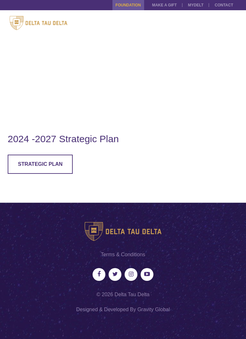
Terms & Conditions (123, 254)
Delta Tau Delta (132, 294)
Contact (224, 5)
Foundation (128, 5)
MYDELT (195, 5)
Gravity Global (153, 309)
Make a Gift (164, 5)
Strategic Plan (40, 164)
